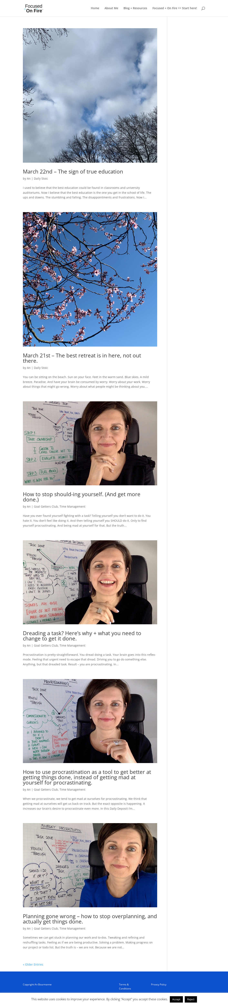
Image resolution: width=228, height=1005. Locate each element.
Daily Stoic (41, 178)
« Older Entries (33, 964)
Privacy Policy (158, 984)
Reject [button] (191, 999)
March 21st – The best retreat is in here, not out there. (82, 358)
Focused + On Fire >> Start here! (174, 8)
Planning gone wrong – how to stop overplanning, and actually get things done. (90, 918)
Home (95, 8)
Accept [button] (176, 999)
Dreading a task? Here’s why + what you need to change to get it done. (82, 635)
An (29, 178)
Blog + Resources (135, 8)
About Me (111, 8)
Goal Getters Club (46, 506)
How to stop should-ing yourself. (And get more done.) (81, 496)
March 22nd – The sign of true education (73, 171)
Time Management (72, 506)
